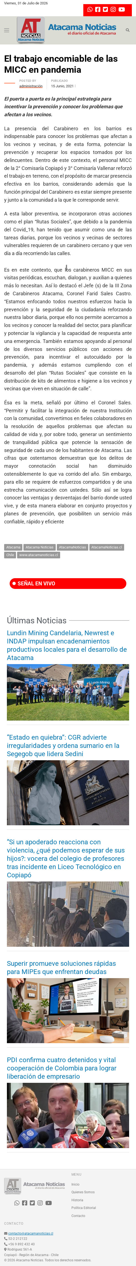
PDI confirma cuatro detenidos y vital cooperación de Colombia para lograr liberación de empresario (61, 1068)
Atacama (13, 547)
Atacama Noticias (40, 547)
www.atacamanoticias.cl (38, 555)
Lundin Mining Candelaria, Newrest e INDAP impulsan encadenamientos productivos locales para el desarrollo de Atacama (67, 645)
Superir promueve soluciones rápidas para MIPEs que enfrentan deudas (61, 968)
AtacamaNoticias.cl (106, 547)
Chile (10, 555)
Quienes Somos (83, 1192)
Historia (77, 1200)
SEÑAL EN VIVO (33, 583)
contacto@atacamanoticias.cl (30, 1233)
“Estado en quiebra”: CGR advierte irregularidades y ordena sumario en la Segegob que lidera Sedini (63, 746)
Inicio (75, 1184)
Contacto (78, 1216)
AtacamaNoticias (72, 547)
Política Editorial (83, 1208)
